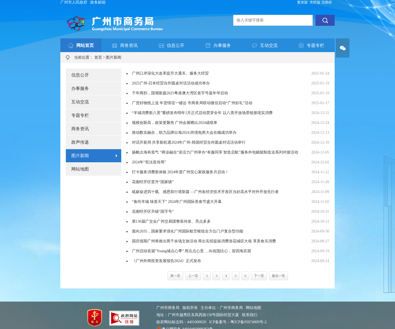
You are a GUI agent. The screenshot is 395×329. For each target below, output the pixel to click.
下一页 (259, 276)
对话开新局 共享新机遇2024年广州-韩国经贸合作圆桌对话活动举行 (189, 142)
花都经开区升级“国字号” (153, 211)
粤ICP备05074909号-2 (248, 322)
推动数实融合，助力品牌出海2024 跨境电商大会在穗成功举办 (184, 133)
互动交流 (80, 102)
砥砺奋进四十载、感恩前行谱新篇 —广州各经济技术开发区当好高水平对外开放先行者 (205, 192)
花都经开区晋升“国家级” (153, 182)
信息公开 (80, 75)
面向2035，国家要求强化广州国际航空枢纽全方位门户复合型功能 (187, 231)
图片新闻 (113, 57)
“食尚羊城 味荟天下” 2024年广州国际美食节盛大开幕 (177, 202)
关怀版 (315, 2)
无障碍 (326, 2)
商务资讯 (80, 128)
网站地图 (80, 169)
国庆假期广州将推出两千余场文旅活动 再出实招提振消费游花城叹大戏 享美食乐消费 (204, 241)
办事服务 (80, 88)
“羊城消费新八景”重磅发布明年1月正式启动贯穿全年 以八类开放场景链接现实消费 (202, 113)
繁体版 (302, 2)
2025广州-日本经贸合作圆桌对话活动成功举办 (171, 83)
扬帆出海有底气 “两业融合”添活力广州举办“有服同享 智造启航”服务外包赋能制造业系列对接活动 (215, 152)
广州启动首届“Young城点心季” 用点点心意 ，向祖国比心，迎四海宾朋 (191, 251)
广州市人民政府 (73, 2)
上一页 (193, 276)
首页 (98, 57)
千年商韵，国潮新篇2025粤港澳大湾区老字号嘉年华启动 (180, 93)
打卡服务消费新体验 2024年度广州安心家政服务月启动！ (180, 172)
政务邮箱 (98, 2)
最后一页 (278, 276)
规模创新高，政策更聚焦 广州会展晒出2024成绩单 (175, 123)
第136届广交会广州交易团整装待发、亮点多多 (171, 221)
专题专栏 (80, 115)
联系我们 (249, 315)
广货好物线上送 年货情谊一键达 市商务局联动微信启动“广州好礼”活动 (192, 103)
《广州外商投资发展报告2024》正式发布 (166, 261)
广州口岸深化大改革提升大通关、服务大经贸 (170, 73)
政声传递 (80, 142)
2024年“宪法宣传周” (149, 162)
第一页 (175, 276)
